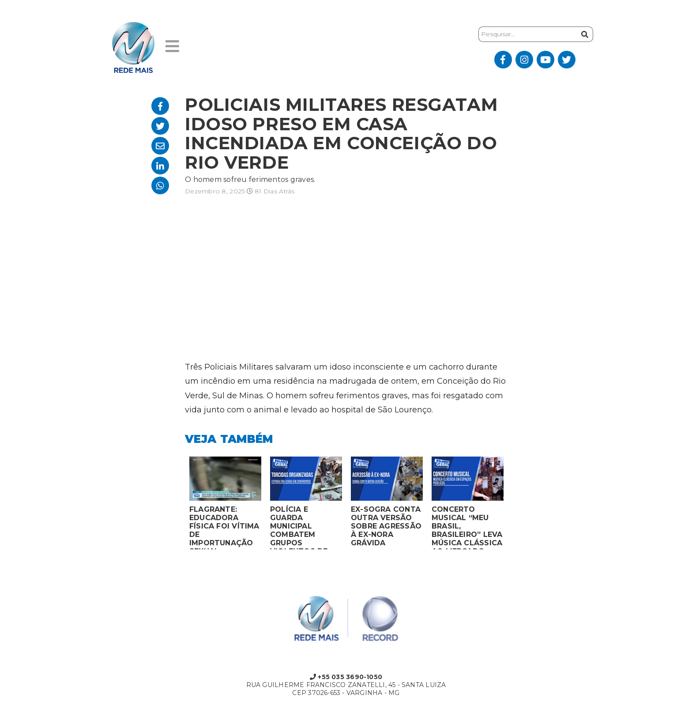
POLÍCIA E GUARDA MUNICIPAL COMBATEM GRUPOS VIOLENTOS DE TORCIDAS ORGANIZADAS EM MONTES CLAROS (305, 527)
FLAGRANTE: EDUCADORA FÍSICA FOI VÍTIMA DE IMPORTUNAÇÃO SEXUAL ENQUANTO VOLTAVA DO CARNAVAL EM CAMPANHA (224, 527)
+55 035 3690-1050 (346, 677)
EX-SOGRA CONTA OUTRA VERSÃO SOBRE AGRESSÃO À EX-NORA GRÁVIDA (386, 526)
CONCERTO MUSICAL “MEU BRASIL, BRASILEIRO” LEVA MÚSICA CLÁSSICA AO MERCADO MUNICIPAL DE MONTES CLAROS (467, 527)
